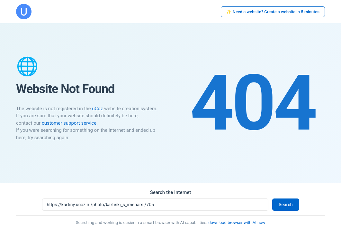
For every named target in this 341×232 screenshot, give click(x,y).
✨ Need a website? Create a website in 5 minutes (272, 11)
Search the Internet (170, 192)
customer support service (69, 123)
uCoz (97, 108)
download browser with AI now (236, 222)
